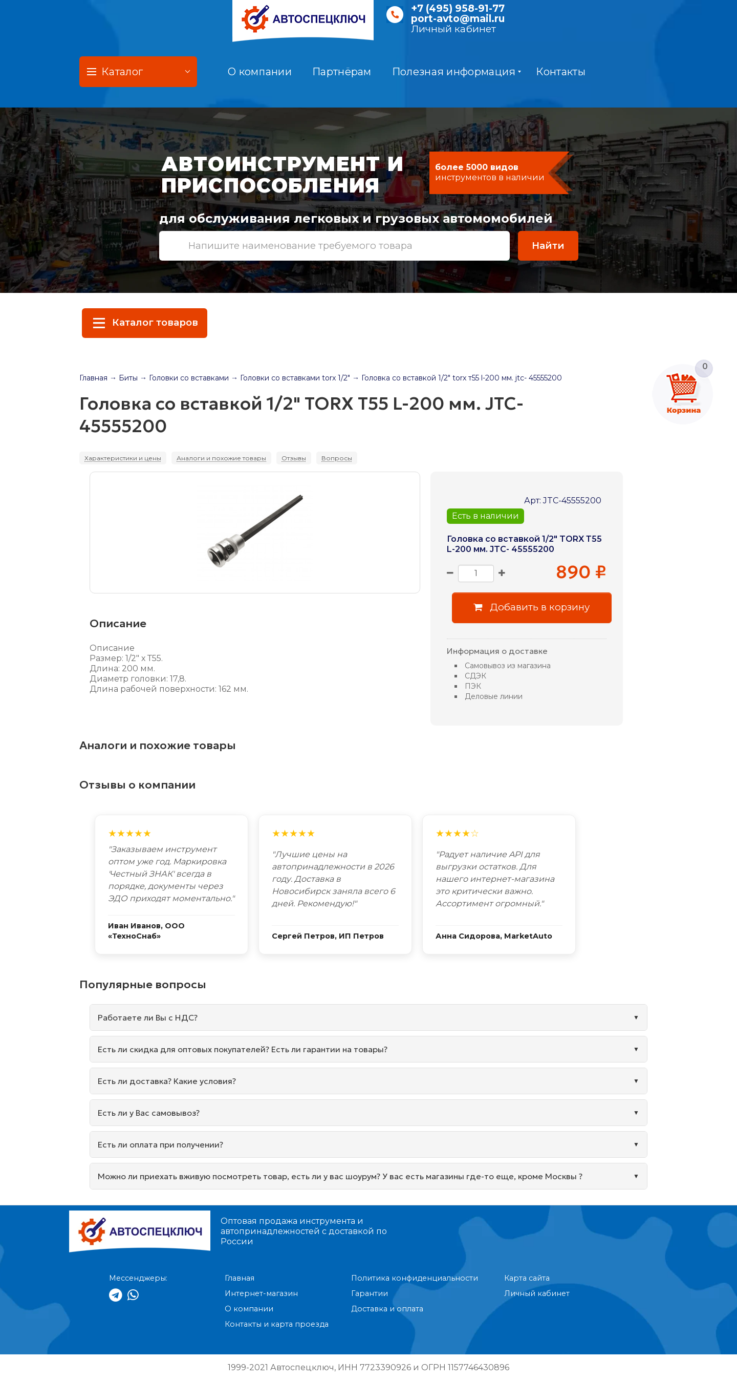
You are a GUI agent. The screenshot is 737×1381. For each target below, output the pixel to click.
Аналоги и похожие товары (221, 458)
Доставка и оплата (387, 1308)
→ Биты (124, 378)
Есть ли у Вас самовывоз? (149, 1113)
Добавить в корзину (531, 607)
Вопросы (336, 458)
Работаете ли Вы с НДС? (148, 1017)
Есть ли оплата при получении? (160, 1144)
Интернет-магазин (261, 1293)
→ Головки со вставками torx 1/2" (290, 378)
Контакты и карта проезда (277, 1324)
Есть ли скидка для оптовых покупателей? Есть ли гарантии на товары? (242, 1049)
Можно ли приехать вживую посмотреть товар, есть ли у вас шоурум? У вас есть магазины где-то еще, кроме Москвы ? (340, 1176)
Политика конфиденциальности (414, 1278)
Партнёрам (342, 72)
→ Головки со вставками (184, 378)
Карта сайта (527, 1278)
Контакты (560, 72)
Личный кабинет (453, 29)
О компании (260, 72)
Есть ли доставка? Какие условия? (167, 1081)
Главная (93, 378)
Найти (548, 245)
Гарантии (369, 1293)
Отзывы (293, 458)
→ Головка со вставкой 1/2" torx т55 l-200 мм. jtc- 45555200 (457, 378)
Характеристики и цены (122, 458)
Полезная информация (457, 72)
